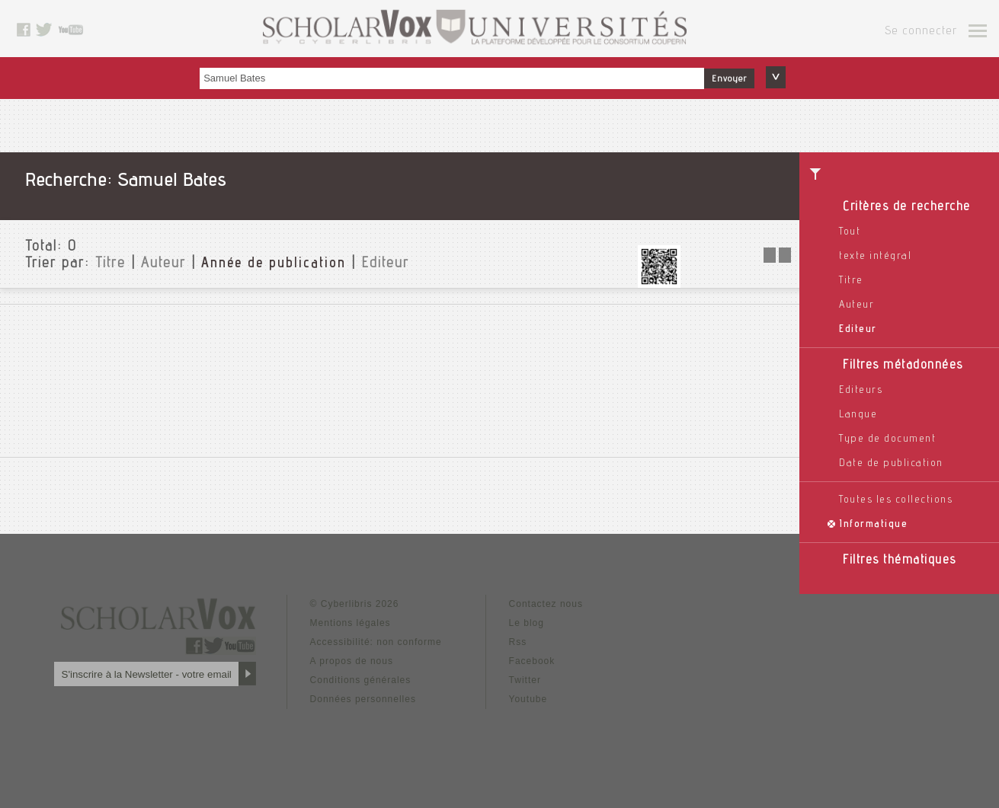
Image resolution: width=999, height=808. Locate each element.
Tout (849, 232)
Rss (518, 642)
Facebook (532, 661)
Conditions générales (360, 680)
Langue (858, 415)
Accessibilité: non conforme (376, 642)
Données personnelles (363, 699)
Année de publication (273, 264)
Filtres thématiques (899, 560)
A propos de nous (351, 661)
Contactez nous (546, 604)
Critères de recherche (907, 207)
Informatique (873, 524)
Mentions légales (350, 623)
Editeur (858, 329)
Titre (851, 281)
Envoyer (729, 79)
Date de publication (891, 463)
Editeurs (860, 390)
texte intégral (875, 256)
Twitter (525, 680)
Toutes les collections (896, 500)
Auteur (856, 305)
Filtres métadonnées (903, 365)
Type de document (887, 439)
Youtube (528, 699)
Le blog (526, 623)
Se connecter (921, 32)
